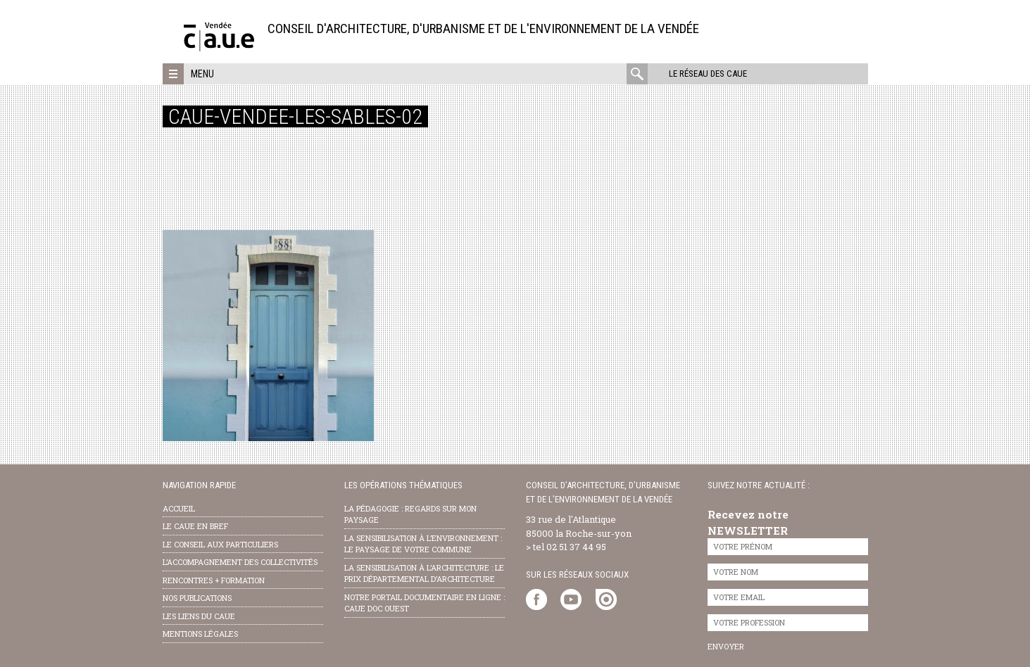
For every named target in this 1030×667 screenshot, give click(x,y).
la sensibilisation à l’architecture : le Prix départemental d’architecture (424, 573)
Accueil (179, 508)
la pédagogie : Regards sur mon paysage (410, 514)
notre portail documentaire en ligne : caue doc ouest (424, 603)
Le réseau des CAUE (708, 73)
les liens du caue (199, 616)
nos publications (197, 597)
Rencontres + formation (214, 580)
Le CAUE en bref (195, 526)
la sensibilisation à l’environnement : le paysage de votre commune (423, 544)
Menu (202, 74)
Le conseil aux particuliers (220, 544)
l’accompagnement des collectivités (240, 562)
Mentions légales (200, 633)
